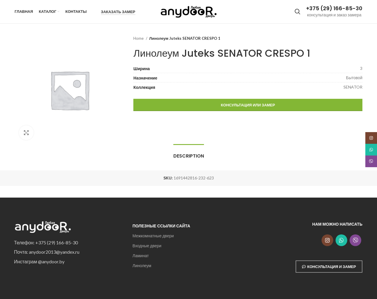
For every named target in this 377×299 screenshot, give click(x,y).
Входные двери (146, 245)
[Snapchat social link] (355, 240)
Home (138, 38)
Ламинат (140, 255)
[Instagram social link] (327, 240)
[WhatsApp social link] (341, 240)
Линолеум (141, 265)
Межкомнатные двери (153, 235)
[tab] (188, 153)
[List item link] (69, 242)
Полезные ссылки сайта (161, 225)
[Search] (297, 12)
